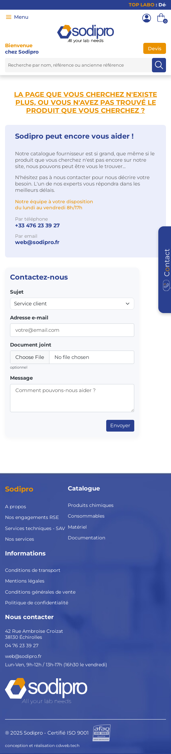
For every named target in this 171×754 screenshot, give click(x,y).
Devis (154, 49)
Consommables (86, 516)
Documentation (86, 538)
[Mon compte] (146, 18)
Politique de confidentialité (36, 603)
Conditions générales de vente (40, 592)
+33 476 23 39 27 (37, 225)
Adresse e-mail (29, 318)
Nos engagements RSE (32, 517)
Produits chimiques (91, 505)
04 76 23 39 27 (21, 646)
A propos (15, 507)
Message (21, 378)
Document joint (30, 345)
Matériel (77, 527)
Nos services (19, 539)
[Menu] (8, 17)
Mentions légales (24, 581)
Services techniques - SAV (35, 528)
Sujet (17, 292)
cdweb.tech (67, 745)
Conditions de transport (32, 570)
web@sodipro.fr (37, 242)
